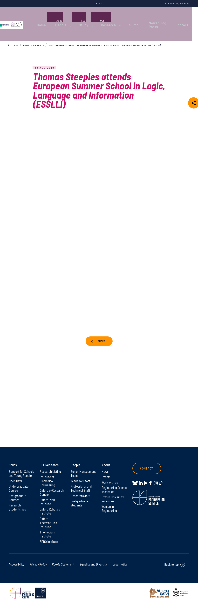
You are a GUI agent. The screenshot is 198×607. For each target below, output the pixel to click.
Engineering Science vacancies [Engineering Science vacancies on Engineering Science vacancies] (114, 492)
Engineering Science (177, 3)
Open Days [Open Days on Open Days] (16, 487)
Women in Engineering (110, 511)
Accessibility (16, 569)
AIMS (16, 30)
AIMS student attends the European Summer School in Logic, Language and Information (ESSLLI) (105, 30)
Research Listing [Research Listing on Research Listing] (51, 473)
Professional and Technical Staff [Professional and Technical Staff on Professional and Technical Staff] (82, 495)
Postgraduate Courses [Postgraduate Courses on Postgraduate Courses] (18, 504)
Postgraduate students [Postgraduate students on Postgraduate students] (80, 510)
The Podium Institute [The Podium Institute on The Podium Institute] (48, 538)
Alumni (133, 16)
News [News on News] (105, 473)
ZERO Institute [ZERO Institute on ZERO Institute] (49, 546)
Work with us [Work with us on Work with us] (110, 484)
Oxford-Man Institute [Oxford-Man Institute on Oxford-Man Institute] (48, 504)
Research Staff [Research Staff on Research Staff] (81, 502)
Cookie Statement (63, 569)
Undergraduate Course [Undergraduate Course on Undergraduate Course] (19, 495)
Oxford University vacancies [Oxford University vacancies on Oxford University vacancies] (113, 502)
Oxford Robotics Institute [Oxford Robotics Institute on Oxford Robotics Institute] (50, 514)
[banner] (20, 16)
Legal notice (120, 569)
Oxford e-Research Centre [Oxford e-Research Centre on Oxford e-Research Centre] (52, 495)
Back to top (171, 569)
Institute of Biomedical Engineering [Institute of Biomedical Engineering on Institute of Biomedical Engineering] (48, 483)
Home (53, 16)
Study (89, 16)
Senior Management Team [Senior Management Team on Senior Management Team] (80, 477)
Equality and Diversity (93, 569)
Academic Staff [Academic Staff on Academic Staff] (81, 487)
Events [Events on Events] (106, 479)
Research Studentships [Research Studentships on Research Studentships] (18, 514)
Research (111, 16)
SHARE (101, 328)
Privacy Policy (38, 569)
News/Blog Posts (158, 16)
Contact (184, 16)
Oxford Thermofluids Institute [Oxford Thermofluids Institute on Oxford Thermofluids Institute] (49, 526)
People (69, 16)
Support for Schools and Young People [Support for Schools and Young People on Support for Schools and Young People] (21, 477)
